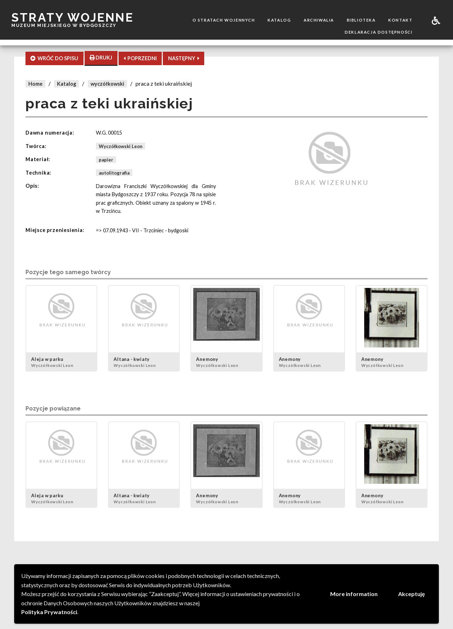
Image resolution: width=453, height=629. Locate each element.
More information (354, 593)
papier (106, 159)
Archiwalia (319, 20)
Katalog (279, 20)
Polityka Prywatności (49, 611)
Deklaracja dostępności (378, 32)
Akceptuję (411, 593)
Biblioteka (361, 20)
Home (35, 84)
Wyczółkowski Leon (120, 146)
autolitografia (114, 173)
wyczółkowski (107, 84)
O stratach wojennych (224, 20)
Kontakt (400, 20)
